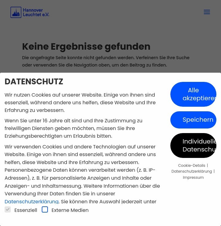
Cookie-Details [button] (192, 165)
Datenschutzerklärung (32, 201)
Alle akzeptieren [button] (199, 94)
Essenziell (21, 210)
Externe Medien (65, 210)
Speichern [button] (198, 119)
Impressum (193, 177)
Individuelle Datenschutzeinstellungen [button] (199, 145)
